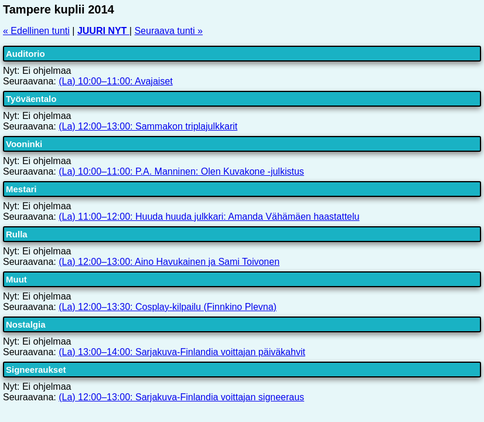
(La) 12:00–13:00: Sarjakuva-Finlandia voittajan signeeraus (181, 397)
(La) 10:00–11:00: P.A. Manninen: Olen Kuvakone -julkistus (181, 171)
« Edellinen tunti (36, 31)
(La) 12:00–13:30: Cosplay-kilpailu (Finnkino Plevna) (168, 307)
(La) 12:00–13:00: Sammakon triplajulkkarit (148, 126)
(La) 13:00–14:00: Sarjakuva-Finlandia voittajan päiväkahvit (182, 352)
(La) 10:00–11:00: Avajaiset (116, 81)
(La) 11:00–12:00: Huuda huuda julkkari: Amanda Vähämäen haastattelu (209, 217)
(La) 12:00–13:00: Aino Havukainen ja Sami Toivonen (169, 262)
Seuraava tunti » (168, 31)
